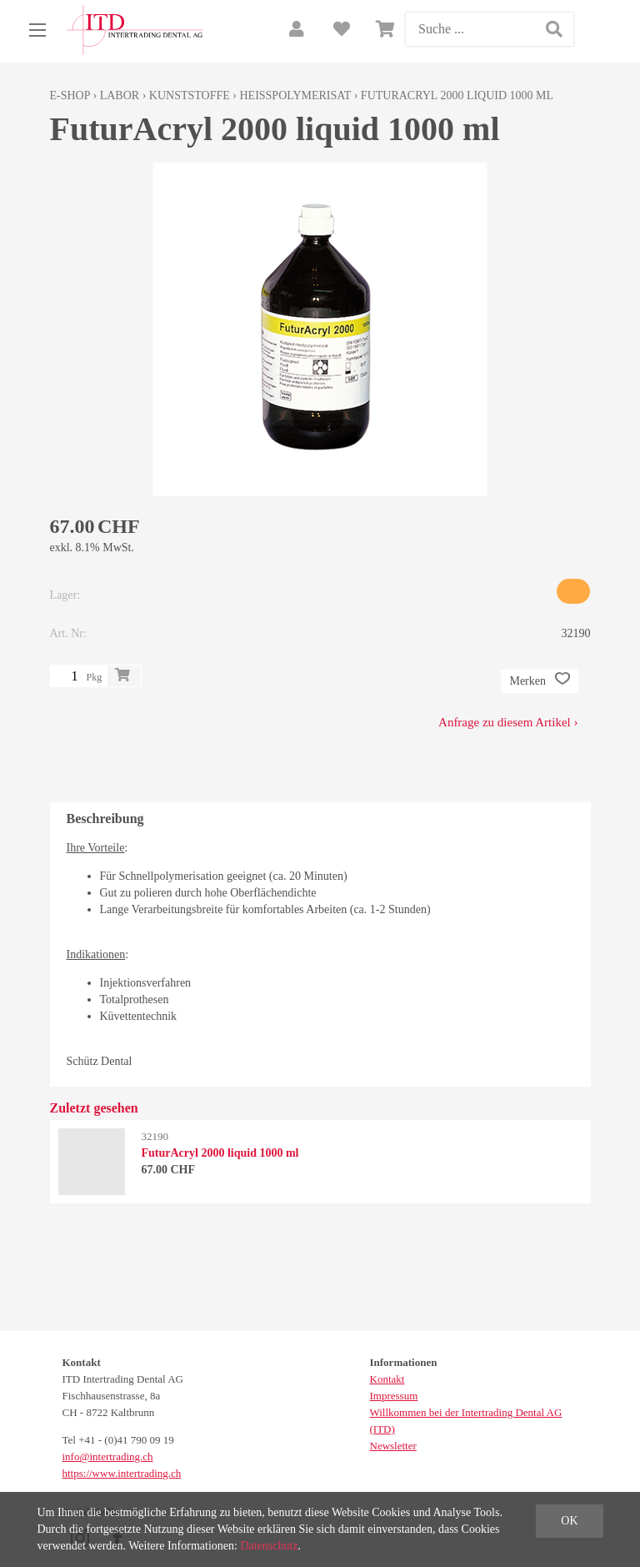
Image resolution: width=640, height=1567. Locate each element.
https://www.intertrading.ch (122, 1473)
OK (569, 1520)
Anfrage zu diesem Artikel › (508, 722)
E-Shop (70, 95)
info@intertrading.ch (107, 1456)
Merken (539, 681)
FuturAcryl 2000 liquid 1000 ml (457, 95)
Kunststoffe (189, 95)
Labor (119, 95)
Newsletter (393, 1445)
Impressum (394, 1395)
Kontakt (387, 1379)
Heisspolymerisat (295, 95)
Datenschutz (269, 1545)
